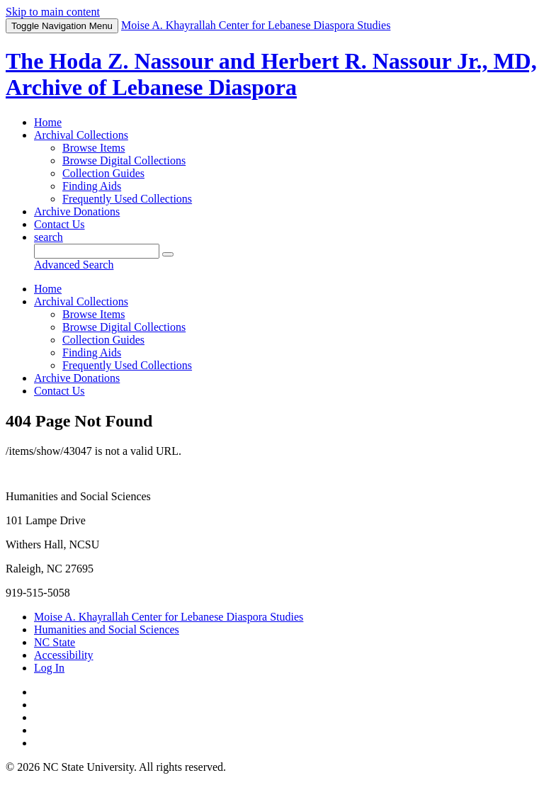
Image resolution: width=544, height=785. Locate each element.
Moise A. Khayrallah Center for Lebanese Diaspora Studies (168, 617)
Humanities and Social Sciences (106, 629)
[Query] (96, 251)
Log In (49, 668)
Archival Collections (81, 135)
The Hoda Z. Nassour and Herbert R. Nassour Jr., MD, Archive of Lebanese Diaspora (271, 74)
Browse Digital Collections (124, 160)
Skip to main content (53, 12)
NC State (54, 642)
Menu (62, 26)
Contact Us (59, 224)
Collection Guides (103, 173)
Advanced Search (73, 265)
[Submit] (168, 254)
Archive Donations (77, 211)
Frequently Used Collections (127, 199)
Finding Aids (91, 186)
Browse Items (93, 148)
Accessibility (64, 655)
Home (48, 122)
